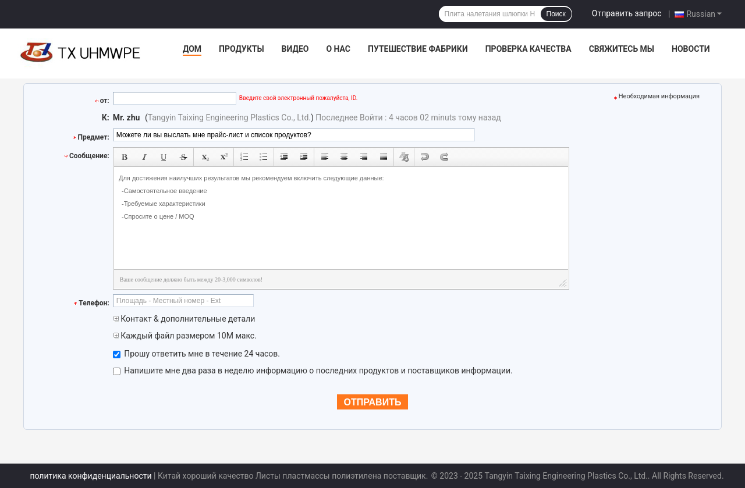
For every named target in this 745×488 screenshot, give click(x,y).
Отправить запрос (627, 13)
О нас (338, 49)
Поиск (556, 14)
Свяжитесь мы (621, 49)
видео (295, 49)
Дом (192, 49)
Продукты (241, 49)
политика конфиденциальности (90, 475)
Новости (691, 49)
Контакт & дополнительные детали (184, 318)
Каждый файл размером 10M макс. (185, 335)
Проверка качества (528, 49)
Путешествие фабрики (418, 49)
